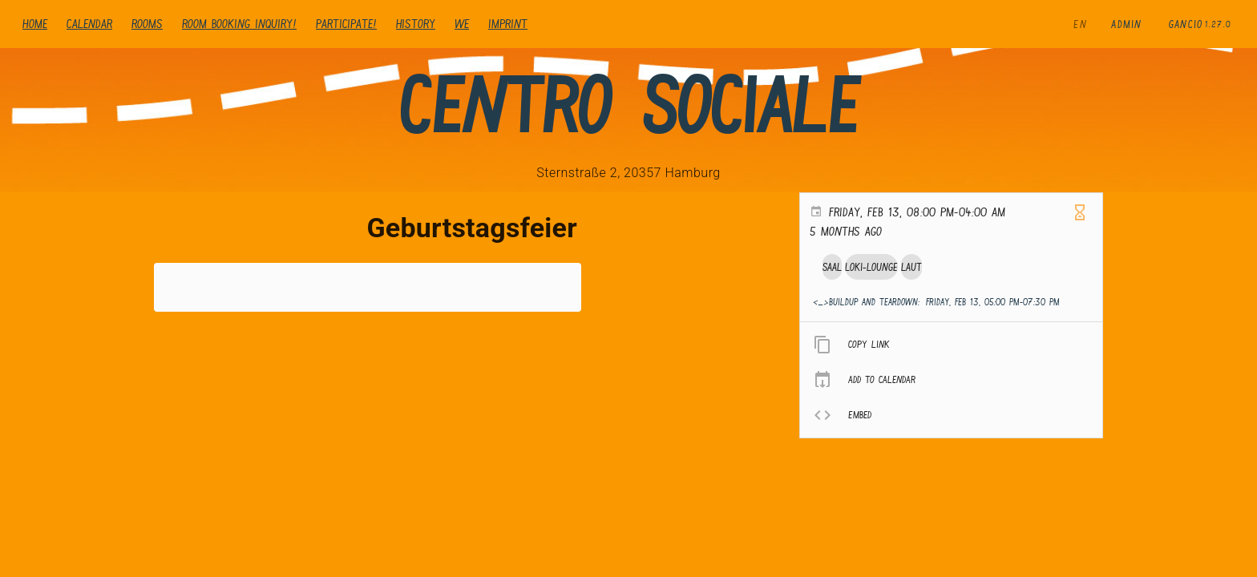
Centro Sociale (628, 105)
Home (34, 23)
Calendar (89, 23)
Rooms (147, 23)
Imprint (507, 23)
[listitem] (951, 345)
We (462, 23)
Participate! (346, 23)
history (415, 23)
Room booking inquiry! (239, 23)
